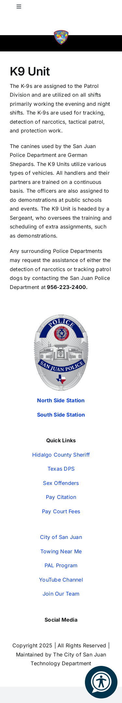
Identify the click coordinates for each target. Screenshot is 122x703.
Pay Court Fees (61, 511)
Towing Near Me (61, 551)
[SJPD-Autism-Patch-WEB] (61, 32)
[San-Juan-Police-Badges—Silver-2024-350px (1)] (61, 317)
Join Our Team (61, 593)
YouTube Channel (61, 579)
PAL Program (61, 565)
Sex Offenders (61, 483)
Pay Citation (61, 497)
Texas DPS (61, 468)
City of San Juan (61, 537)
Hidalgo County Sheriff (61, 454)
